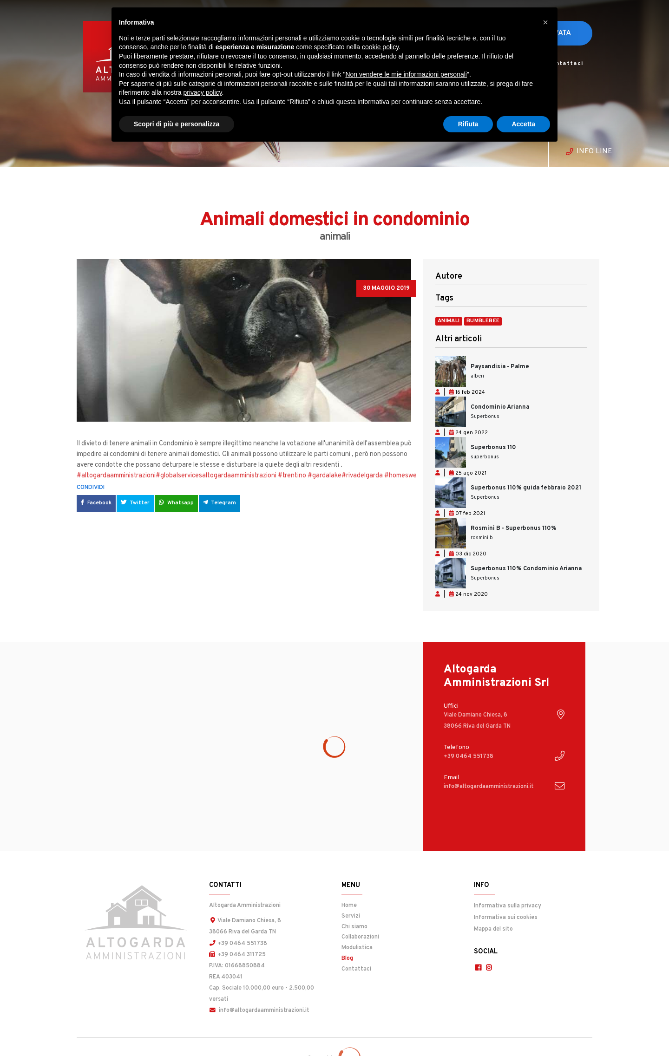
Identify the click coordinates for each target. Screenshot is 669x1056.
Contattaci (565, 63)
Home (349, 905)
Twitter (135, 503)
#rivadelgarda (362, 475)
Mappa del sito (493, 928)
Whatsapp (176, 503)
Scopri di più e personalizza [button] (176, 124)
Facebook (96, 503)
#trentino (292, 475)
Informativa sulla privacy (507, 905)
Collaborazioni (360, 937)
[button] (545, 22)
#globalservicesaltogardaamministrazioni (216, 475)
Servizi (350, 916)
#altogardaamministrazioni (116, 475)
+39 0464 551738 (238, 943)
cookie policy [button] (380, 47)
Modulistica (356, 948)
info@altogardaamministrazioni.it (259, 1009)
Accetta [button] (523, 124)
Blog (370, 957)
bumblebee (483, 321)
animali (449, 321)
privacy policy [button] (203, 92)
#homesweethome (411, 475)
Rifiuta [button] (468, 124)
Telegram (219, 503)
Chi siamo (354, 926)
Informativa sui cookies (505, 916)
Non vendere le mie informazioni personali (405, 74)
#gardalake (324, 475)
